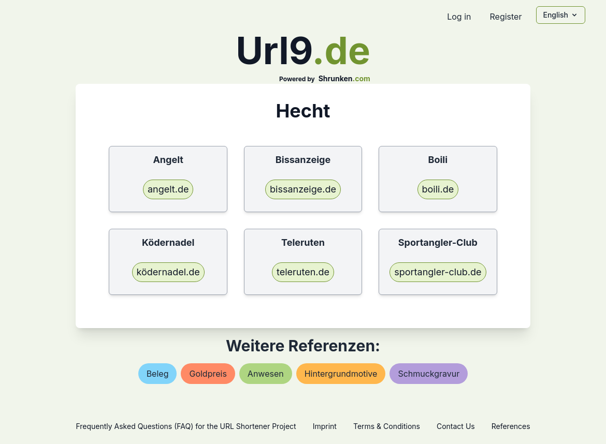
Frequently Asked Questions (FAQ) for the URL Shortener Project (186, 426)
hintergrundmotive (341, 373)
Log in (459, 16)
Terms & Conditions (386, 426)
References (511, 426)
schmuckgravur (428, 373)
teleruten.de (303, 272)
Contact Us (456, 426)
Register (505, 16)
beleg (158, 373)
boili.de (438, 189)
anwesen (266, 373)
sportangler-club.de (437, 272)
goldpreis (207, 373)
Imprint (325, 426)
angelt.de (168, 189)
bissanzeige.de (303, 189)
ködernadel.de (168, 272)
